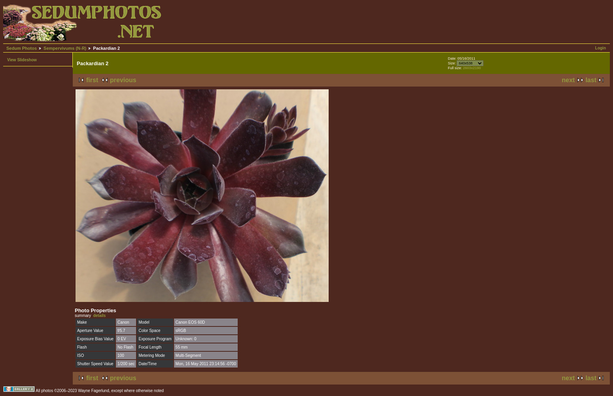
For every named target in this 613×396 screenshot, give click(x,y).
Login (600, 48)
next (568, 80)
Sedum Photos (21, 48)
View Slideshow (22, 60)
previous (123, 80)
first (92, 80)
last (590, 80)
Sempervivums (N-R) (65, 48)
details (99, 315)
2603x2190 (472, 68)
